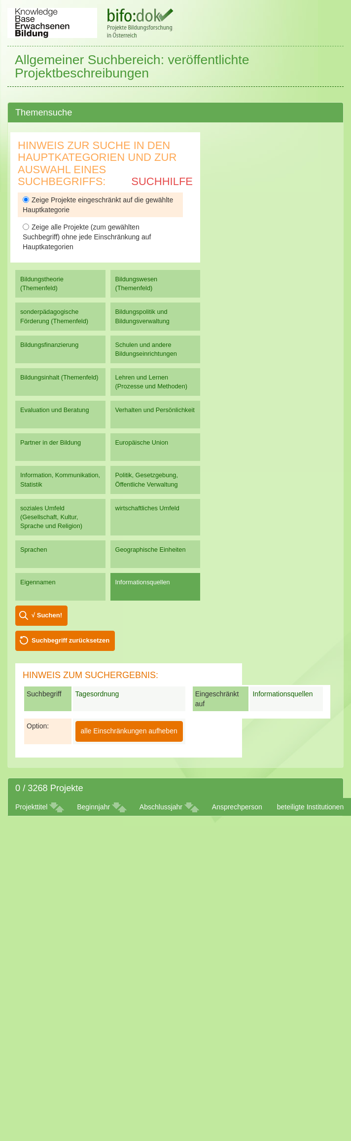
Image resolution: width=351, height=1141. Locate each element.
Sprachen (33, 549)
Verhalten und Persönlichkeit (155, 410)
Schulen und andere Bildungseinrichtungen (146, 349)
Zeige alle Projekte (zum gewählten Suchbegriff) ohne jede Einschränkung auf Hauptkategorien (87, 237)
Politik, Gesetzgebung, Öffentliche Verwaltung (146, 479)
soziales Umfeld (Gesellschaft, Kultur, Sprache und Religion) (51, 517)
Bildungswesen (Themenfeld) (136, 283)
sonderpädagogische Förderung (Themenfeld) (54, 316)
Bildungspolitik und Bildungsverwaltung (142, 316)
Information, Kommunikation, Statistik (60, 479)
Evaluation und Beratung (54, 410)
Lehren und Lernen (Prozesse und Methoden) (151, 382)
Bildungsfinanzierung (49, 344)
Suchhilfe (162, 181)
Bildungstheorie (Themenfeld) (42, 283)
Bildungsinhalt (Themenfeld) (59, 377)
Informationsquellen (142, 582)
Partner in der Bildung (50, 442)
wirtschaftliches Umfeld (147, 508)
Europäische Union (142, 442)
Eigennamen (38, 582)
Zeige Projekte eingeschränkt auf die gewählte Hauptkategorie (98, 205)
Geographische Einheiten (150, 549)
